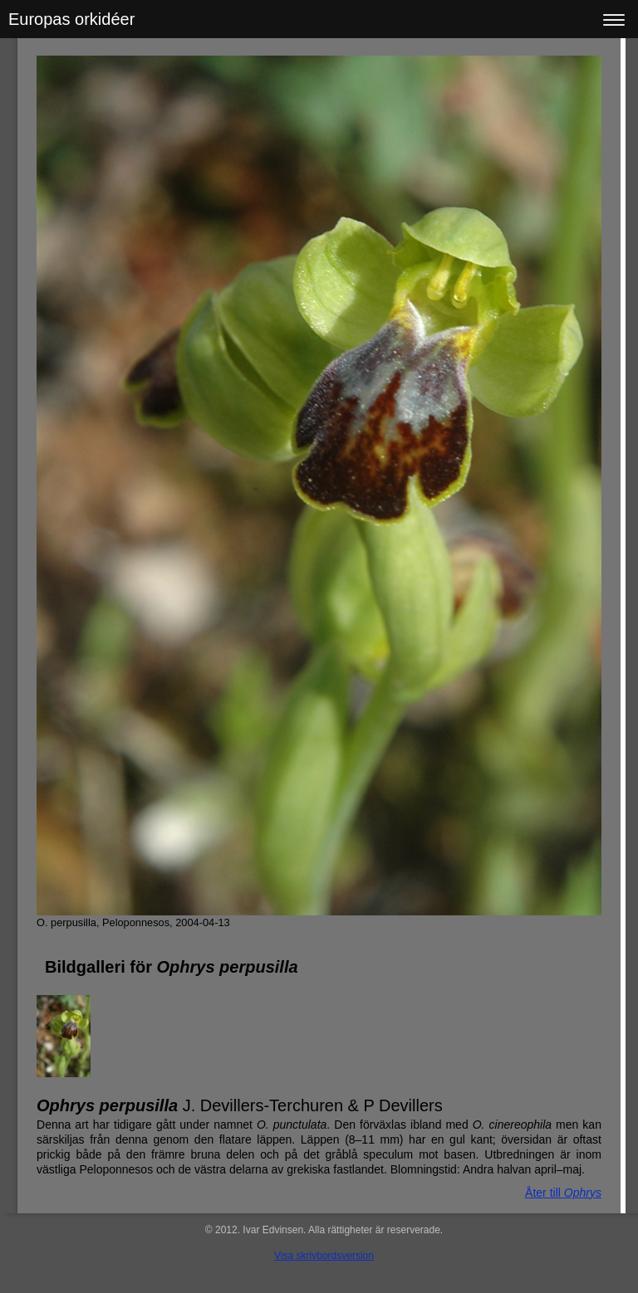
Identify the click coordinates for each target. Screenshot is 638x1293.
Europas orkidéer (71, 19)
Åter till (563, 1192)
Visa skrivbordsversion (324, 1255)
